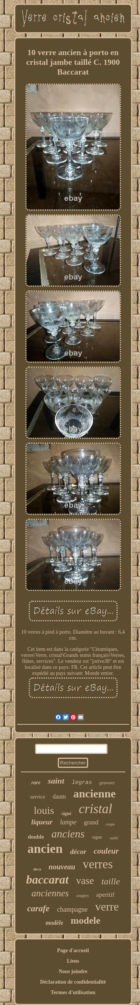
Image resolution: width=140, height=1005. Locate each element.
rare (35, 782)
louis (44, 810)
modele (85, 920)
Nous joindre (73, 971)
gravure (107, 782)
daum (59, 796)
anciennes (50, 893)
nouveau (62, 867)
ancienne (94, 793)
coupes (82, 895)
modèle (54, 923)
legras (82, 782)
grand (91, 822)
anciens (68, 834)
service (37, 797)
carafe (38, 908)
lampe (68, 822)
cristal (95, 809)
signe (97, 837)
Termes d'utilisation (73, 992)
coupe (110, 824)
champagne (72, 909)
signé (66, 813)
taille (111, 881)
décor (78, 851)
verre (107, 906)
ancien (44, 848)
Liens (73, 961)
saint (56, 780)
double (36, 837)
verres (98, 864)
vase (85, 880)
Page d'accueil (73, 950)
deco (37, 869)
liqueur (42, 822)
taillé (114, 838)
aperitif (105, 894)
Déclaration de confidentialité (73, 982)
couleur (106, 850)
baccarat (47, 879)
